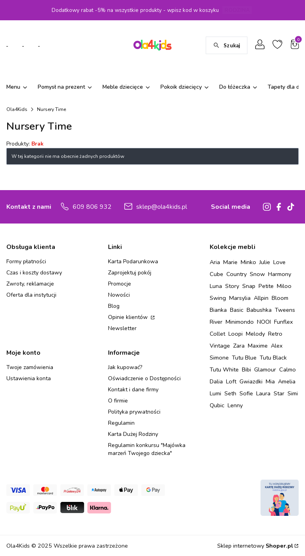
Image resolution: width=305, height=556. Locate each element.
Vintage (220, 346)
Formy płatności (26, 261)
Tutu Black (273, 358)
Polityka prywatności (134, 412)
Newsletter (122, 328)
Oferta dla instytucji (31, 295)
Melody (255, 334)
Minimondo (240, 322)
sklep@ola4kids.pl (161, 206)
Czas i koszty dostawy (34, 272)
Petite (266, 286)
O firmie (118, 400)
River (216, 322)
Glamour (265, 369)
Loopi (235, 334)
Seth (230, 393)
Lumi (215, 393)
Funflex (283, 322)
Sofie (246, 393)
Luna (216, 286)
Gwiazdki (251, 381)
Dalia (216, 381)
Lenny (235, 405)
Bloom (280, 298)
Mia (270, 381)
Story (232, 286)
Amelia (286, 381)
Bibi (246, 369)
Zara (239, 346)
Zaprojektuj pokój (129, 272)
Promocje (119, 284)
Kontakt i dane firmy (133, 389)
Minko (248, 262)
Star (279, 393)
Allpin (261, 298)
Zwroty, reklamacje (30, 284)
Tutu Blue (244, 358)
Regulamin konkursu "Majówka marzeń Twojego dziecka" (146, 449)
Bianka (218, 310)
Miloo (284, 286)
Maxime (258, 346)
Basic (236, 310)
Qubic (217, 405)
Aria (215, 262)
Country (236, 274)
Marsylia (240, 298)
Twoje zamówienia (29, 367)
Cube (216, 274)
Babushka (259, 310)
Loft (231, 381)
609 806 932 (92, 206)
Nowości (119, 295)
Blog (114, 306)
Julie (264, 262)
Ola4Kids (16, 109)
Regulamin (121, 423)
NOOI (264, 322)
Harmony (279, 274)
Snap (248, 286)
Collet (217, 334)
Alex (277, 346)
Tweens (285, 310)
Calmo (287, 369)
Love (279, 262)
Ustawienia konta (28, 378)
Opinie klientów (128, 317)
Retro (275, 334)
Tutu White (224, 369)
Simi (293, 393)
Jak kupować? (125, 367)
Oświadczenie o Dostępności (144, 378)
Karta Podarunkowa (133, 261)
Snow (257, 274)
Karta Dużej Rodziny (133, 434)
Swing (218, 298)
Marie (230, 262)
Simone (219, 358)
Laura (263, 393)
